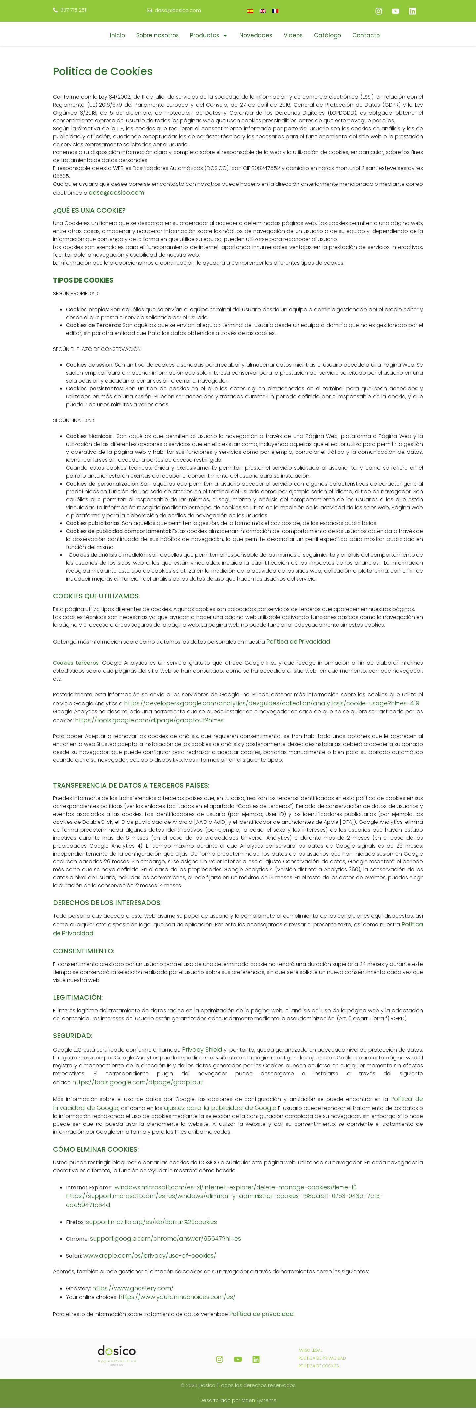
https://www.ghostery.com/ (133, 1290)
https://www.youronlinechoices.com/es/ (177, 1299)
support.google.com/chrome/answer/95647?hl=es (166, 1241)
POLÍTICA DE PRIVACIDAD (322, 1360)
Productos (209, 35)
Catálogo (327, 35)
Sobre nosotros (157, 35)
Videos (293, 35)
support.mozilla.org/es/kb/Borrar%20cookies (151, 1224)
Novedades (255, 35)
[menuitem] (250, 11)
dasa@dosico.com (116, 195)
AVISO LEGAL (310, 1352)
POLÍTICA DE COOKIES (318, 1368)
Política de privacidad (261, 1316)
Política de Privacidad (298, 644)
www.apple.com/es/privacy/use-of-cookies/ (150, 1258)
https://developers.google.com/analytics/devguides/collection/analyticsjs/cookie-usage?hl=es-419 (271, 705)
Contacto (366, 35)
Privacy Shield (202, 1052)
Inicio (117, 35)
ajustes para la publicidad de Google (220, 1110)
